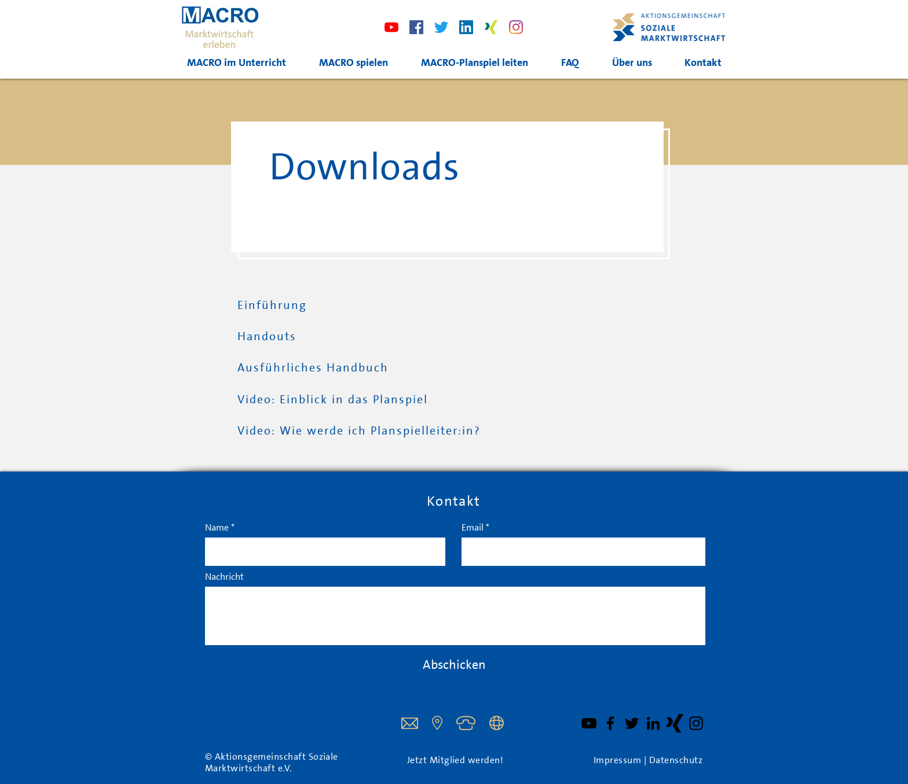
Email (473, 527)
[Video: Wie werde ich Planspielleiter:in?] (364, 431)
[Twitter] (441, 27)
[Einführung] (326, 305)
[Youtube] (391, 27)
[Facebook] (416, 27)
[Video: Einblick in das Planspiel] (337, 399)
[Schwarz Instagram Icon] (696, 723)
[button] (474, 62)
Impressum (619, 760)
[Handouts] (275, 336)
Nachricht (224, 576)
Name (217, 527)
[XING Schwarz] (674, 723)
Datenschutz (675, 760)
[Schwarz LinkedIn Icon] (653, 723)
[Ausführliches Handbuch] (319, 368)
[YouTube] (589, 723)
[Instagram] (516, 27)
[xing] (491, 27)
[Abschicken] (454, 664)
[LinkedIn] (466, 27)
